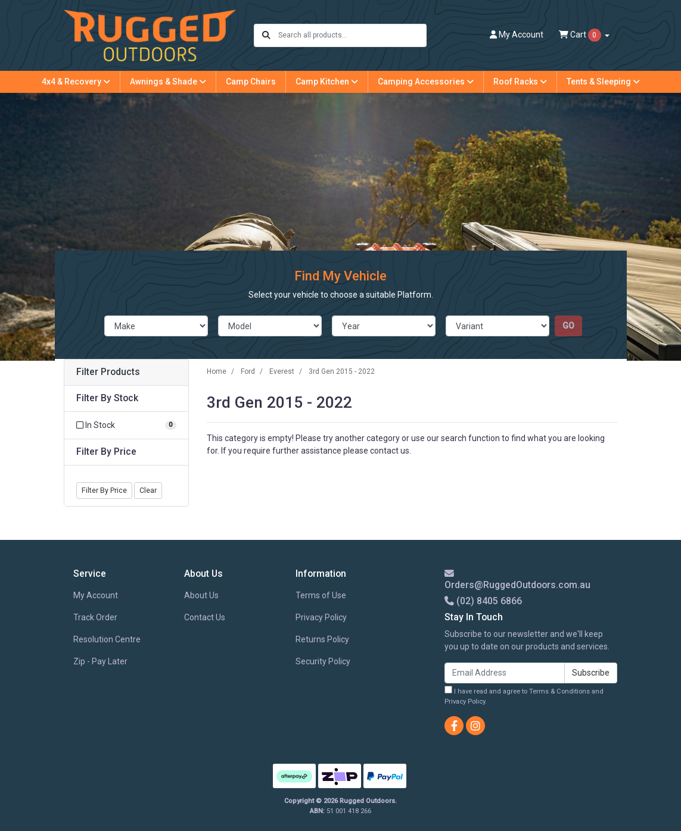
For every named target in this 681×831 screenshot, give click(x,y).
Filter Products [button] (108, 372)
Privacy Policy (321, 617)
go (568, 325)
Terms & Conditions (559, 691)
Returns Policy (322, 639)
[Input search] (351, 35)
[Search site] (266, 35)
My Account (95, 595)
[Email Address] (504, 673)
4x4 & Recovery (76, 81)
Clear (148, 490)
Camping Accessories (426, 81)
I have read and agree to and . (524, 695)
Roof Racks (520, 81)
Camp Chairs (251, 81)
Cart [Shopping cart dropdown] (581, 35)
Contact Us (204, 617)
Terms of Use (321, 595)
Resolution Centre (107, 639)
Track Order (95, 617)
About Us (201, 595)
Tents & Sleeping (603, 81)
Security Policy (323, 661)
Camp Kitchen (327, 81)
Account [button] (516, 34)
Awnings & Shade (168, 81)
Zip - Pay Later (100, 661)
